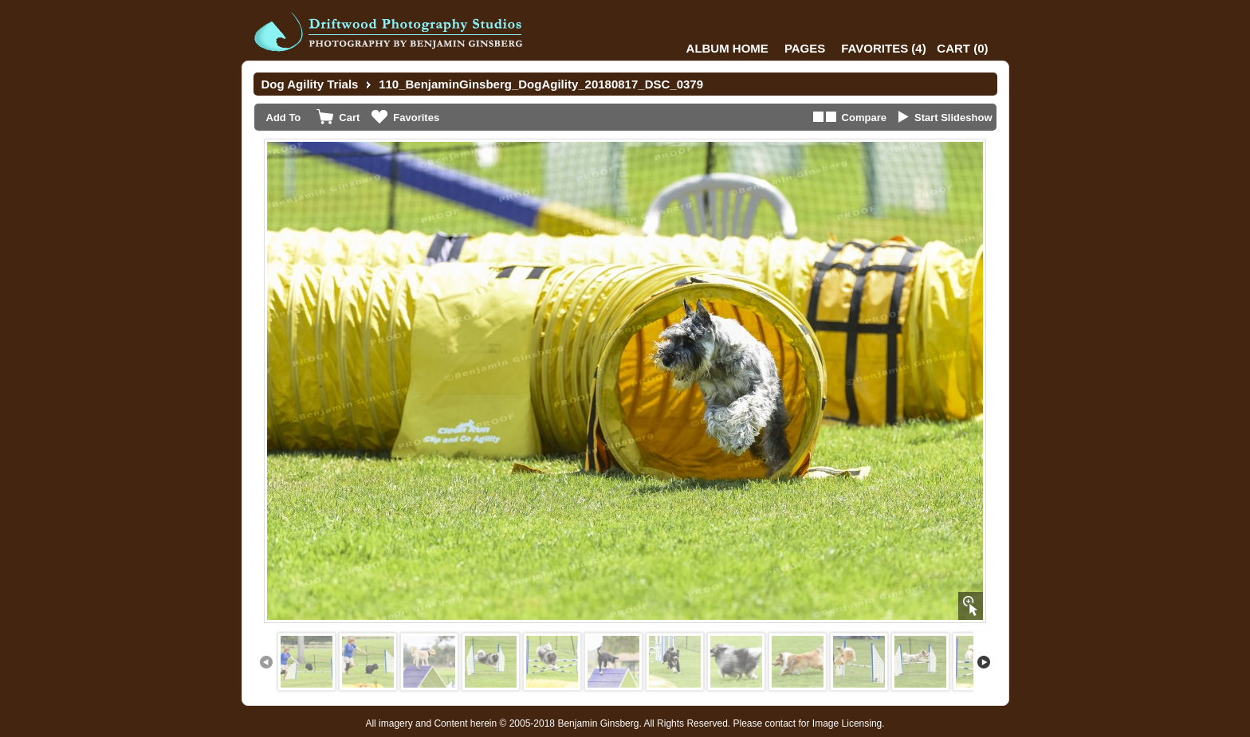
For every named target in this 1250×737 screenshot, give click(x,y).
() (883, 48)
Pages (804, 48)
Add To (283, 117)
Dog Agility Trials (310, 84)
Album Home (727, 48)
